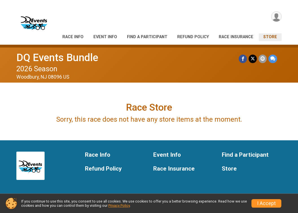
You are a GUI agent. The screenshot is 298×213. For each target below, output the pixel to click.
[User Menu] (276, 16)
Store (270, 37)
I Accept (266, 203)
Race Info (73, 37)
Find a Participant (147, 37)
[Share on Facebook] (243, 59)
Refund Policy (193, 37)
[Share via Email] (262, 59)
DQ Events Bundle (57, 57)
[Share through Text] (272, 59)
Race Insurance (236, 37)
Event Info (105, 37)
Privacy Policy (119, 205)
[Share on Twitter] (253, 59)
